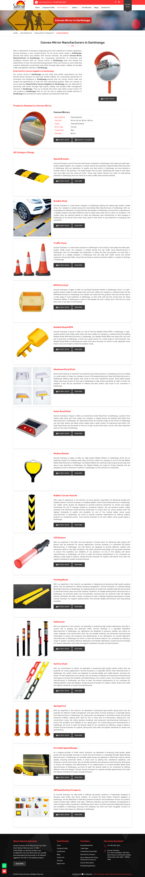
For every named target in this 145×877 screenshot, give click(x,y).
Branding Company (125, 874)
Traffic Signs (84, 848)
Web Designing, (99, 874)
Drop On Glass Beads (87, 863)
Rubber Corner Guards (65, 495)
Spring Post (60, 706)
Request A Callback (83, 140)
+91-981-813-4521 (59, 2)
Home (37, 7)
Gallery (75, 7)
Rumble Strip (60, 201)
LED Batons (60, 537)
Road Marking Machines (87, 866)
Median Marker (61, 453)
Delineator (59, 622)
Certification (86, 7)
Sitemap (60, 860)
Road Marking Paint (86, 845)
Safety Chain (60, 664)
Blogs (96, 7)
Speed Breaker (61, 159)
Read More (78, 181)
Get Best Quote (128, 6)
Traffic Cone (60, 243)
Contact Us (105, 7)
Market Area (61, 863)
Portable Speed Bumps (65, 748)
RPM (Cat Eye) (61, 285)
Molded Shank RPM (63, 327)
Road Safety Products (44, 33)
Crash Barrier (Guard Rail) (88, 851)
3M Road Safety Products (67, 790)
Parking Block (61, 579)
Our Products (63, 7)
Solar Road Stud (62, 411)
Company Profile (48, 7)
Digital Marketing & (111, 874)
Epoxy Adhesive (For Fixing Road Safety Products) (89, 859)
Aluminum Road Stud (64, 369)
